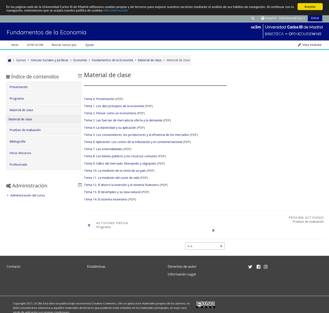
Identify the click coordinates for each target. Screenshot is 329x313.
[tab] (43, 87)
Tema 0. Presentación (99, 99)
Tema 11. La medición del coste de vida (111, 178)
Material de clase (24, 110)
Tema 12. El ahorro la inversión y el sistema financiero (121, 185)
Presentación (21, 87)
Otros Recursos (23, 153)
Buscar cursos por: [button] (64, 45)
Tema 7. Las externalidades (103, 149)
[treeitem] (43, 195)
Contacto (13, 266)
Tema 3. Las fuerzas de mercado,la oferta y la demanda (123, 120)
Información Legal (182, 274)
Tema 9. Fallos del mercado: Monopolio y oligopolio (120, 163)
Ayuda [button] (89, 45)
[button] (253, 18)
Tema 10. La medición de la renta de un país (115, 171)
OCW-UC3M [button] (35, 45)
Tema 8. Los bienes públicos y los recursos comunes (121, 156)
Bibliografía (20, 141)
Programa (19, 98)
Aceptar (310, 6)
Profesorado (21, 164)
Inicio (14, 45)
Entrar (315, 18)
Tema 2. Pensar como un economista (110, 113)
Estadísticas (96, 266)
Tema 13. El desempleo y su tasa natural (112, 192)
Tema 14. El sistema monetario (105, 199)
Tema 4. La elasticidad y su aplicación (110, 128)
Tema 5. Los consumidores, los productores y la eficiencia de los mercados (136, 135)
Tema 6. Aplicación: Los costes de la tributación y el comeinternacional (133, 142)
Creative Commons (103, 303)
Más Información (115, 10)
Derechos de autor (182, 266)
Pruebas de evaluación (28, 130)
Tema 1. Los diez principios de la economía (114, 106)
